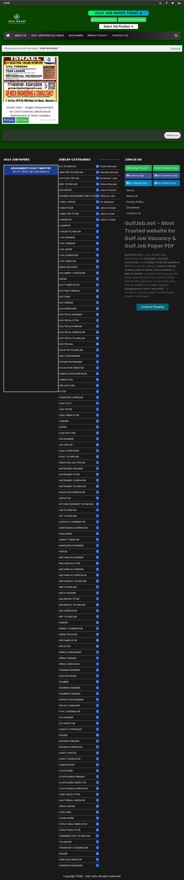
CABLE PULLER (79, 207)
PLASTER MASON (79, 675)
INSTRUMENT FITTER (79, 474)
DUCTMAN (79, 296)
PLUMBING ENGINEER (79, 687)
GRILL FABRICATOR (79, 415)
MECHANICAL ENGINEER (79, 557)
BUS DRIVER (79, 190)
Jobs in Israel (107, 213)
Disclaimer (133, 207)
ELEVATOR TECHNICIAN (79, 350)
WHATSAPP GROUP (104, 19)
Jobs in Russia (108, 190)
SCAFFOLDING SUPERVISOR (79, 788)
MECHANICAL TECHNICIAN (79, 581)
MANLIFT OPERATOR (79, 539)
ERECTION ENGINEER (79, 355)
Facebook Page (135, 175)
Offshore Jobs (107, 196)
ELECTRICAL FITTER (79, 320)
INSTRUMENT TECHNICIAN (79, 486)
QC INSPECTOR (79, 723)
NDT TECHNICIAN (79, 616)
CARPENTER (79, 219)
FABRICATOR (79, 379)
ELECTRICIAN (79, 344)
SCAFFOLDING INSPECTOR (79, 782)
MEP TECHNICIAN (79, 587)
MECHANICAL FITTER (79, 563)
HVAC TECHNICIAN (79, 456)
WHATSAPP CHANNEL (132, 19)
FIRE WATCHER (79, 385)
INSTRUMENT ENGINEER (79, 468)
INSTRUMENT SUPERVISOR (79, 480)
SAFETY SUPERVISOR (79, 758)
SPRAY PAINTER (79, 806)
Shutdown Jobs (108, 178)
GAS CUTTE (79, 403)
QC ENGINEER (79, 717)
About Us (132, 196)
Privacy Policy (134, 202)
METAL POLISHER (79, 593)
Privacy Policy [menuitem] (97, 35)
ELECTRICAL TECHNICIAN (79, 338)
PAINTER (79, 622)
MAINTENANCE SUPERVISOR (79, 527)
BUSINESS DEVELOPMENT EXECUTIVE (79, 196)
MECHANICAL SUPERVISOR (79, 575)
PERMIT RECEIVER (79, 634)
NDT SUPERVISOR (79, 610)
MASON (79, 551)
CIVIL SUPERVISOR (79, 255)
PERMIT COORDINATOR (79, 628)
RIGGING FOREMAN (79, 741)
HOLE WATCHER (79, 433)
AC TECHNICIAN (79, 166)
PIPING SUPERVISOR (79, 664)
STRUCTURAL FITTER (79, 830)
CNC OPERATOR (79, 261)
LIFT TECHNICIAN (79, 515)
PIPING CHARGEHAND (79, 652)
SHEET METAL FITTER (79, 794)
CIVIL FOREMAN (79, 243)
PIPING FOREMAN (79, 658)
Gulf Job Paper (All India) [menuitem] (47, 35)
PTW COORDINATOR (79, 711)
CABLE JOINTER (79, 201)
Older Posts (172, 135)
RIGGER (79, 735)
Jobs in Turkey (108, 219)
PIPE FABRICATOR (79, 640)
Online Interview (108, 184)
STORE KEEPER (79, 818)
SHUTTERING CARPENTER (79, 800)
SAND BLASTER (79, 764)
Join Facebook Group (166, 175)
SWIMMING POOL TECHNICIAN (79, 835)
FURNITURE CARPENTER (79, 397)
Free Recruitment (109, 172)
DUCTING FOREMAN (79, 290)
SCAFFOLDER (79, 770)
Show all (175, 48)
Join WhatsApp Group (166, 168)
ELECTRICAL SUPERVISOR (79, 332)
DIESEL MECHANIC (79, 267)
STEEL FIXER (79, 812)
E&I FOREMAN (79, 302)
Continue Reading (152, 306)
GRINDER (79, 421)
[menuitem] (8, 35)
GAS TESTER (79, 409)
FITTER (79, 391)
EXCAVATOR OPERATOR (79, 367)
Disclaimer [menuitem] (76, 35)
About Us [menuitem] (20, 35)
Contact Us (133, 213)
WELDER (79, 853)
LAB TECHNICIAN (79, 510)
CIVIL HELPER (79, 249)
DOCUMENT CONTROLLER (79, 273)
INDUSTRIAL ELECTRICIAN (79, 462)
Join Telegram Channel (139, 183)
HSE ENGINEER (79, 438)
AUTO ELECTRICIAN (79, 178)
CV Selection (107, 201)
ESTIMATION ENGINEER (79, 361)
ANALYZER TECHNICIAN (79, 172)
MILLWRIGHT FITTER (79, 598)
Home (7, 2)
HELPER (79, 427)
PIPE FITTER (79, 646)
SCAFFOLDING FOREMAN (79, 776)
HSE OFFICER (79, 444)
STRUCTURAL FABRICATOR (79, 824)
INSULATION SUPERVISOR (79, 492)
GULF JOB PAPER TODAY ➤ (118, 13)
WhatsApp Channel (137, 168)
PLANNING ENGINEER (79, 670)
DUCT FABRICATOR (79, 284)
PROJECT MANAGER (79, 705)
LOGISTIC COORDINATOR (79, 521)
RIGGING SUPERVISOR (79, 747)
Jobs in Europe (108, 207)
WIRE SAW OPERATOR (79, 859)
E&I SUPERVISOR (79, 308)
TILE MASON (79, 841)
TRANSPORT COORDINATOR (79, 847)
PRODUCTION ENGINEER (79, 699)
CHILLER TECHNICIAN (79, 231)
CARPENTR (79, 225)
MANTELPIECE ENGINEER (79, 545)
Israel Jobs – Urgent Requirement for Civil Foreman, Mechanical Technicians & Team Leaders (30, 111)
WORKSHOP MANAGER (79, 865)
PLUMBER (79, 681)
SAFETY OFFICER (79, 752)
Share (10, 120)
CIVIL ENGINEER (79, 237)
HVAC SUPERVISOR (79, 450)
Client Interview (108, 166)
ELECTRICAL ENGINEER (79, 314)
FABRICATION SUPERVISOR (79, 373)
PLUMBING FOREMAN (79, 693)
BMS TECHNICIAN (79, 184)
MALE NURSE (79, 533)
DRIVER (79, 278)
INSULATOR (79, 498)
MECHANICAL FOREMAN (79, 569)
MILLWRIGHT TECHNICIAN (79, 604)
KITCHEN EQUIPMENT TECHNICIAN (79, 504)
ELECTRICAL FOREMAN (79, 326)
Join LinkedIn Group (165, 183)
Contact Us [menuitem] (120, 35)
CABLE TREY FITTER (79, 213)
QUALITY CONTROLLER (79, 729)
